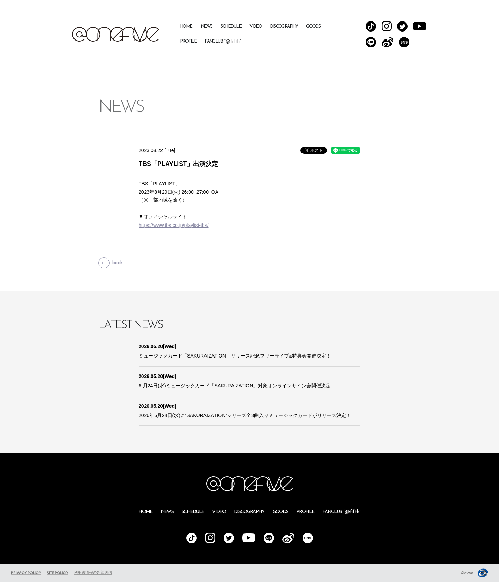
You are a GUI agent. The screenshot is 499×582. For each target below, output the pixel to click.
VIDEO (256, 26)
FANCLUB (223, 41)
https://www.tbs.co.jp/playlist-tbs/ (174, 225)
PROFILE (188, 41)
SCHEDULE (231, 26)
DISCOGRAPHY (284, 26)
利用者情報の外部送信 (93, 572)
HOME (186, 26)
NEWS (206, 26)
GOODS (313, 26)
